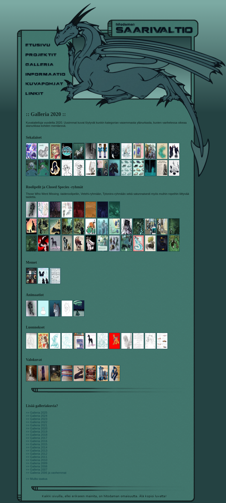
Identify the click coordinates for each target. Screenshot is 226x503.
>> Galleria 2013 (36, 450)
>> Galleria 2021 (36, 425)
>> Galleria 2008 (36, 466)
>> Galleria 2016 (36, 441)
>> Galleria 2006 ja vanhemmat (46, 472)
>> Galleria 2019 (36, 431)
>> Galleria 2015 (36, 444)
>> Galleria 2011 (36, 456)
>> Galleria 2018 (36, 434)
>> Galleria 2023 (36, 418)
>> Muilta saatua (36, 478)
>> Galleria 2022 (36, 422)
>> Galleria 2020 (36, 428)
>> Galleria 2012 (36, 453)
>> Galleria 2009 (36, 463)
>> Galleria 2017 (36, 437)
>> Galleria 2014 (36, 447)
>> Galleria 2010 (36, 460)
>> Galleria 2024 (36, 415)
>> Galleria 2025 (36, 412)
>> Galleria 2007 (36, 469)
